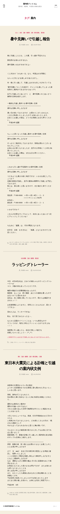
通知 (16, 498)
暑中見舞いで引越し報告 (30, 39)
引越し (43, 242)
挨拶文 (47, 242)
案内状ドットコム (30, 4)
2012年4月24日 (37, 271)
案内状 (45, 33)
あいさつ (12, 242)
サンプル (23, 242)
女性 (19, 33)
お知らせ (17, 242)
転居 (12, 498)
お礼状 (17, 496)
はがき (28, 242)
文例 (33, 33)
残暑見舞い (47, 496)
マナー (15, 33)
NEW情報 (22, 258)
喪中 (17, 359)
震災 (19, 498)
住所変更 (21, 496)
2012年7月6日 (37, 45)
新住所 (11, 244)
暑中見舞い (39, 33)
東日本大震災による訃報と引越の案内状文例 (30, 368)
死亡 (42, 496)
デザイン (16, 345)
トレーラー (22, 345)
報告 (36, 242)
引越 (23, 33)
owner (27, 45)
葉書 (28, 244)
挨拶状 (28, 33)
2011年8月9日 (37, 377)
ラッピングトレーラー (30, 265)
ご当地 (11, 345)
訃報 (42, 359)
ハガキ (32, 242)
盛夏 (25, 244)
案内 (22, 244)
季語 (39, 242)
